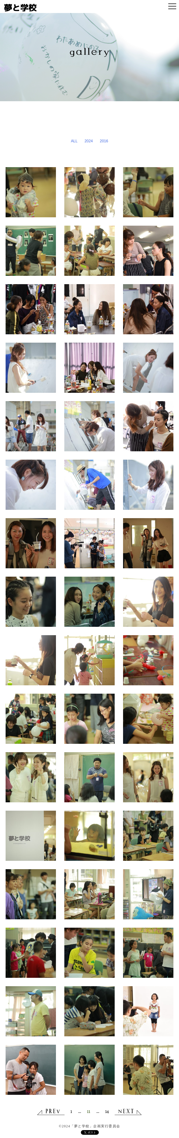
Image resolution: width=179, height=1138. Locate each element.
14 (107, 1111)
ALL (74, 141)
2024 (89, 141)
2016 (104, 141)
